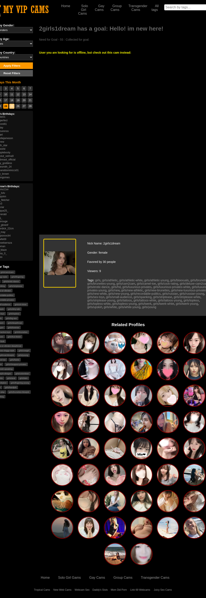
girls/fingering (17, 277)
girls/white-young (129, 307)
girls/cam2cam (125, 283)
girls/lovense (13, 327)
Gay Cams (99, 8)
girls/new (113, 290)
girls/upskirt (94, 307)
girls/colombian (22, 373)
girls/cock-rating (168, 283)
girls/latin (23, 378)
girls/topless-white (99, 303)
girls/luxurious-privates (137, 287)
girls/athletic (110, 280)
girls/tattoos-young (170, 300)
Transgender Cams (137, 8)
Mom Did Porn (119, 589)
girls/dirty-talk (14, 309)
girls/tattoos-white (144, 300)
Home (65, 6)
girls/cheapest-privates (16, 364)
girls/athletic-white (131, 280)
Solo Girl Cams (83, 9)
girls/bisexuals (179, 280)
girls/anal (11, 378)
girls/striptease (15, 286)
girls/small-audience (119, 297)
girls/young (23, 355)
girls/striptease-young (101, 300)
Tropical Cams (42, 589)
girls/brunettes (21, 332)
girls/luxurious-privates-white (171, 287)
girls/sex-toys (96, 297)
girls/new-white (97, 293)
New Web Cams (62, 589)
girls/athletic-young (156, 280)
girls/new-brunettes (157, 290)
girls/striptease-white (187, 297)
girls (98, 280)
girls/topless (14, 314)
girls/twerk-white (163, 303)
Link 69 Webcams (140, 589)
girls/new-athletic (132, 290)
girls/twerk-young (187, 303)
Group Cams (116, 8)
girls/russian (170, 293)
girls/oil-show (20, 304)
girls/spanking (142, 297)
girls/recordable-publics (146, 293)
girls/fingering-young (20, 383)
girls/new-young (118, 293)
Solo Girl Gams (69, 577)
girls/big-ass (11, 318)
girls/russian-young (192, 293)
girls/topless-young (124, 303)
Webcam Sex (82, 589)
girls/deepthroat (15, 323)
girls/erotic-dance (11, 281)
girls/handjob (10, 387)
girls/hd (116, 287)
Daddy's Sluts (100, 589)
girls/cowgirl (24, 350)
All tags (155, 8)
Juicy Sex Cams (163, 589)
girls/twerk (145, 303)
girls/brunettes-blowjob (19, 392)
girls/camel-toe (146, 283)
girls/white (110, 307)
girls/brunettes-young (101, 283)
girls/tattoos (124, 300)
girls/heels (14, 360)
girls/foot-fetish (14, 337)
